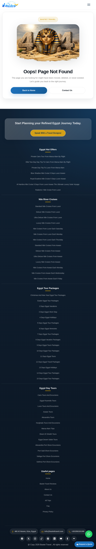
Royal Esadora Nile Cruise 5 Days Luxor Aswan (48, 179)
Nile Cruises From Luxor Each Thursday (48, 240)
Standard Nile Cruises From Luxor (48, 206)
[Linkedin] (54, 538)
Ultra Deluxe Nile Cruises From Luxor (48, 217)
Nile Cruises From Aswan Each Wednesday (48, 273)
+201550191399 (78, 531)
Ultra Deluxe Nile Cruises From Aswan (48, 256)
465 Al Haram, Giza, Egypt (25, 531)
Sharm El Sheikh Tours (47, 434)
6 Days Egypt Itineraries (48, 329)
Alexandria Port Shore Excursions (48, 445)
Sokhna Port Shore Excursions (48, 462)
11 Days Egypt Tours (48, 356)
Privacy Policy (48, 512)
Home (48, 478)
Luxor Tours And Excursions (48, 406)
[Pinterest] (48, 538)
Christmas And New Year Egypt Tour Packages (48, 295)
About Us (48, 489)
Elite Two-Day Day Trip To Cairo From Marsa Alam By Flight (48, 162)
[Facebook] (22, 538)
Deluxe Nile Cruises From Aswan (48, 251)
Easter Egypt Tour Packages (48, 301)
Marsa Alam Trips (47, 428)
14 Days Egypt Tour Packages (48, 373)
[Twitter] (28, 538)
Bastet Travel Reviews (48, 484)
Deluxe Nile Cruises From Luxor (48, 212)
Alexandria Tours (48, 417)
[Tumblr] (67, 538)
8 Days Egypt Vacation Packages (48, 340)
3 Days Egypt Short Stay (48, 312)
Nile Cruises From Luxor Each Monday (48, 234)
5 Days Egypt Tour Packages (48, 323)
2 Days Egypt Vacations (48, 306)
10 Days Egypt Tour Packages (48, 351)
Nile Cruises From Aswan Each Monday (48, 268)
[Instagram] (35, 538)
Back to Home (35, 90)
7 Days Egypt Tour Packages (48, 334)
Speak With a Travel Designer (48, 133)
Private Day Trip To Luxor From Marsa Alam (48, 168)
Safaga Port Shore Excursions (48, 456)
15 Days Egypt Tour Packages (48, 379)
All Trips (48, 500)
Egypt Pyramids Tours (48, 401)
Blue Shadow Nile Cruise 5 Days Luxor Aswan (48, 173)
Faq (47, 506)
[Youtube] (61, 538)
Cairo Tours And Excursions (48, 395)
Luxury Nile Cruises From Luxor (48, 223)
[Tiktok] (41, 538)
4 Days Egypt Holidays (48, 317)
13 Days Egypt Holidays (48, 367)
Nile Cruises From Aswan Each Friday (48, 279)
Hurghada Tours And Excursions (48, 423)
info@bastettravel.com (53, 531)
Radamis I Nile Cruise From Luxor (48, 190)
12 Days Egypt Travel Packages (48, 362)
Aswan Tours (48, 412)
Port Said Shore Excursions (48, 451)
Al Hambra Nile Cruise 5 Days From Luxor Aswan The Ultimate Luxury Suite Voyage (48, 184)
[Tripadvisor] (74, 538)
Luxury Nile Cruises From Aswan (48, 262)
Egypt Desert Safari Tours (48, 440)
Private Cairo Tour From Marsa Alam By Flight (48, 156)
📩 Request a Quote (82, 543)
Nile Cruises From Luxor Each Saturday (48, 229)
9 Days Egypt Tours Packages (48, 345)
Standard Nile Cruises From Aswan (48, 245)
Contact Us (60, 90)
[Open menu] (89, 4)
